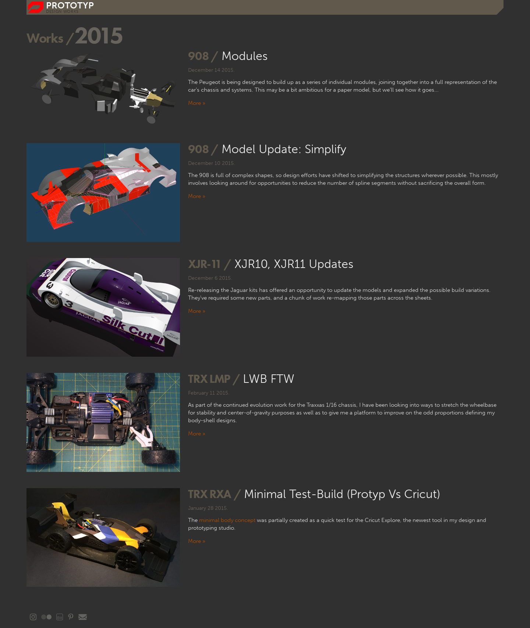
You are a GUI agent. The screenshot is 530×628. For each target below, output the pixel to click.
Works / (50, 38)
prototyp (70, 5)
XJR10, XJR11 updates (293, 264)
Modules (245, 56)
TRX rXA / (214, 494)
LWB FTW (268, 379)
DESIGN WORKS (62, 11)
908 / (203, 56)
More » (196, 103)
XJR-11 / (209, 264)
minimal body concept (227, 520)
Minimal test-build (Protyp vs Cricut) (342, 494)
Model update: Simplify (284, 149)
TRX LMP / (214, 378)
